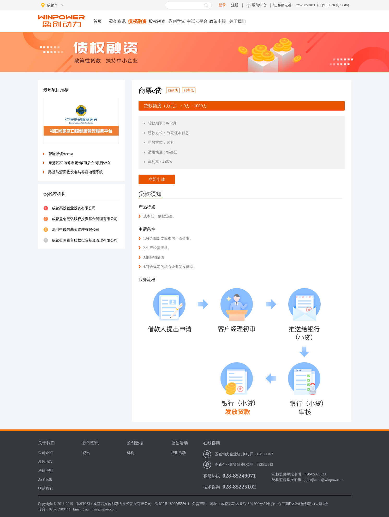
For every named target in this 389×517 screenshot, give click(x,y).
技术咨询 (211, 487)
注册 (234, 5)
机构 (130, 453)
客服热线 (211, 476)
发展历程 (45, 462)
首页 (97, 21)
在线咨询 (211, 443)
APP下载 (45, 479)
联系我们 (45, 488)
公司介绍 (45, 453)
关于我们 (237, 21)
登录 (222, 5)
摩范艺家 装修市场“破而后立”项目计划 (79, 163)
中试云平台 (197, 21)
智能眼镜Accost (60, 154)
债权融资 (137, 21)
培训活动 (178, 453)
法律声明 (45, 471)
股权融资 (157, 21)
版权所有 (83, 504)
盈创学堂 (177, 21)
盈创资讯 (117, 21)
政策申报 (217, 21)
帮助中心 (259, 5)
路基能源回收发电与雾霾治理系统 (75, 172)
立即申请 (156, 179)
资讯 (86, 453)
